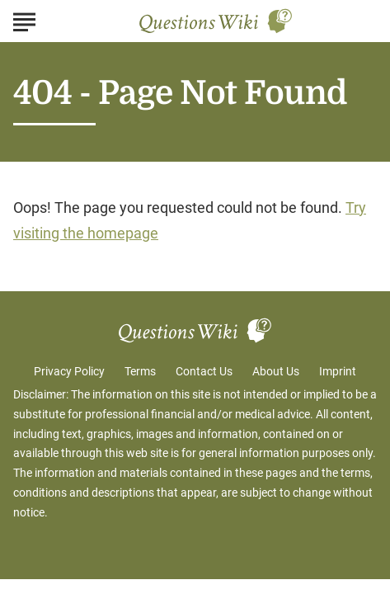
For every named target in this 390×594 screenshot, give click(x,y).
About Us (275, 371)
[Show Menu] (24, 20)
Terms (140, 371)
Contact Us (204, 371)
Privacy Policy (69, 371)
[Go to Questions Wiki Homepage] (216, 21)
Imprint (337, 371)
